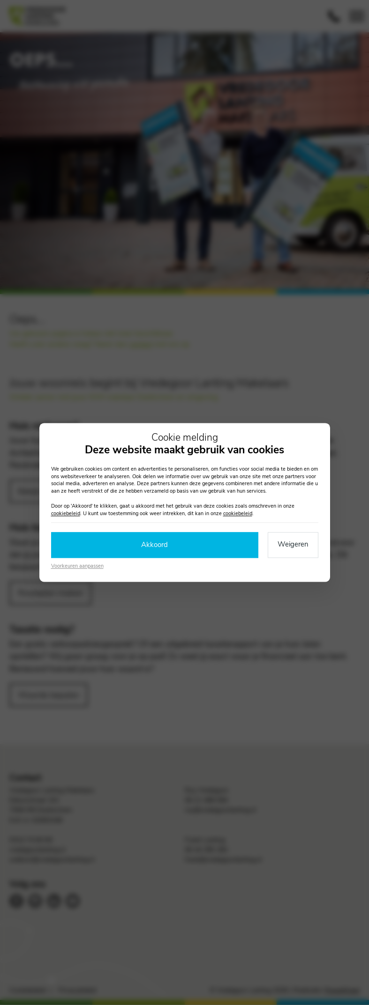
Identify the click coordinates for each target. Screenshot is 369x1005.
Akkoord (154, 545)
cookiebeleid (65, 513)
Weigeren (293, 544)
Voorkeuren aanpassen (77, 565)
